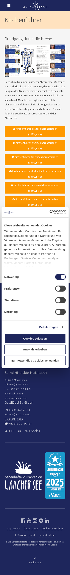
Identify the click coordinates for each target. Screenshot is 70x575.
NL (26, 430)
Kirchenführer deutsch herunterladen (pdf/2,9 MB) (35, 131)
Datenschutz (31, 528)
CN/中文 (36, 430)
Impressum (13, 528)
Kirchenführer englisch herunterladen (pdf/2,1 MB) (35, 145)
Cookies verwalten (52, 528)
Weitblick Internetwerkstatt (25, 544)
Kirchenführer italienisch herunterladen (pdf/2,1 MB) (35, 159)
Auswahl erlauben (35, 349)
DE (6, 430)
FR (12, 430)
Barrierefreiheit (26, 535)
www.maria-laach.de (16, 398)
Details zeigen (48, 327)
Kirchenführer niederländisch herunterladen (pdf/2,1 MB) (35, 173)
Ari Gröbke (52, 544)
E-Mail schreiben (14, 393)
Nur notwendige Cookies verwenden (35, 360)
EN (19, 430)
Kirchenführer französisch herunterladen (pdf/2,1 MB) (35, 187)
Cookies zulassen (35, 338)
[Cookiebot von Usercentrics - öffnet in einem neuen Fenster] (50, 212)
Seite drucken (47, 535)
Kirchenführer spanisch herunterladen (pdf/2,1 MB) (35, 202)
